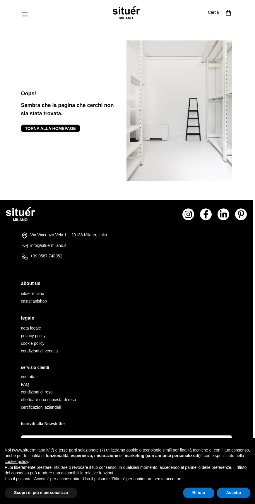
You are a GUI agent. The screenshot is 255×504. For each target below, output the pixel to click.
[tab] (126, 283)
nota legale (31, 328)
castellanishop (34, 301)
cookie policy (33, 343)
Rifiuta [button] (198, 492)
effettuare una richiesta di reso (48, 399)
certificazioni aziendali (41, 407)
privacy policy (33, 335)
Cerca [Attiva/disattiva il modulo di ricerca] (213, 12)
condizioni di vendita (39, 351)
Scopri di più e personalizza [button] (41, 492)
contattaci (30, 376)
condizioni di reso (37, 392)
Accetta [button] (233, 492)
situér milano (32, 293)
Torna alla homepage (50, 128)
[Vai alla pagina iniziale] (126, 12)
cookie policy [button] (16, 461)
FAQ (25, 384)
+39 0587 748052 (46, 256)
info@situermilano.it (48, 245)
